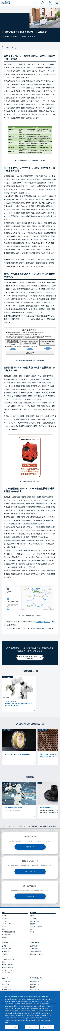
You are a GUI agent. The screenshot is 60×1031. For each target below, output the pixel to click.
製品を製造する (34, 984)
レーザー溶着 (6, 973)
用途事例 (33, 912)
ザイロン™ (5, 921)
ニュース (11, 826)
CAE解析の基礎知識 (35, 951)
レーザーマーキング (8, 970)
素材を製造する (34, 981)
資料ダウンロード (30, 871)
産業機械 (32, 924)
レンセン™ (5, 926)
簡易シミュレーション (36, 954)
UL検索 (4, 937)
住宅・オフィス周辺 (36, 926)
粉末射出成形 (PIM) (7, 967)
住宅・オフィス (6, 951)
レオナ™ (4, 916)
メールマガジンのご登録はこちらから (30, 657)
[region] (30, 1011)
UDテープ (5, 929)
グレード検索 (6, 934)
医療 (31, 929)
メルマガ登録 (30, 896)
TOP (3, 826)
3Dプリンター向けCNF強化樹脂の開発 (17, 754)
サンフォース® (6, 924)
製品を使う (33, 987)
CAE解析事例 (34, 949)
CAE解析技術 (34, 946)
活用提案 (5, 942)
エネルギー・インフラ (8, 959)
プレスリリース (6, 981)
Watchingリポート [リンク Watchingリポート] (43, 621)
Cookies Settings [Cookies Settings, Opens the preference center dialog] (11, 1027)
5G (3, 957)
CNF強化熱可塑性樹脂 (8, 932)
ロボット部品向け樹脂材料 (13, 807)
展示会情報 (5, 984)
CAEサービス (34, 942)
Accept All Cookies (32, 1027)
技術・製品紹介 (6, 989)
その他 (32, 932)
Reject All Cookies (47, 1027)
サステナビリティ (36, 978)
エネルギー (33, 918)
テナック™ (5, 918)
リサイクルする (34, 989)
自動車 (32, 916)
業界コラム (21, 826)
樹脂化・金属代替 (7, 965)
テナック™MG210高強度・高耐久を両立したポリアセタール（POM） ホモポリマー (18, 703)
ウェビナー (5, 987)
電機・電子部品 (34, 921)
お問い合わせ (30, 847)
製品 (3, 912)
